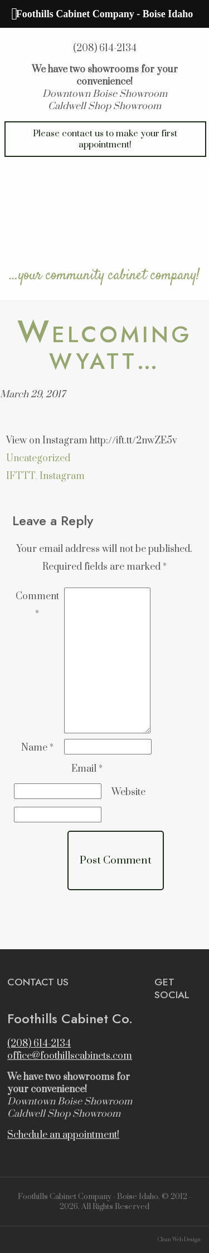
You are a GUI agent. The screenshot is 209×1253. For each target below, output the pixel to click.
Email (87, 769)
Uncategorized (38, 458)
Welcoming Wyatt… (104, 347)
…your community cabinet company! (104, 274)
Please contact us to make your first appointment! (105, 139)
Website (128, 792)
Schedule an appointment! (63, 1135)
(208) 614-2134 (105, 48)
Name (37, 748)
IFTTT (20, 476)
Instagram (62, 476)
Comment (37, 605)
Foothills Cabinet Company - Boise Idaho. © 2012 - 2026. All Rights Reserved (104, 1202)
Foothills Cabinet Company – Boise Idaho (104, 212)
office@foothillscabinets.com (69, 1056)
